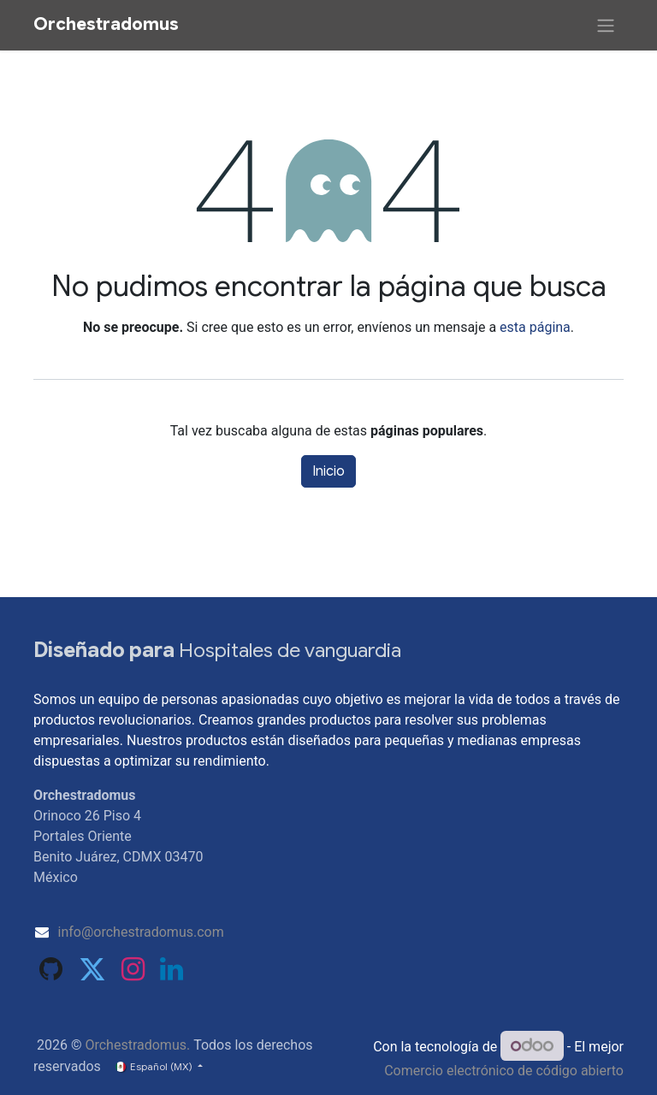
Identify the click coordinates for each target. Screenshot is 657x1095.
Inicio (328, 471)
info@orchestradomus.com (141, 932)
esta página (535, 327)
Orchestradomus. (137, 1045)
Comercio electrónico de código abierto (504, 1070)
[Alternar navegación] (606, 25)
